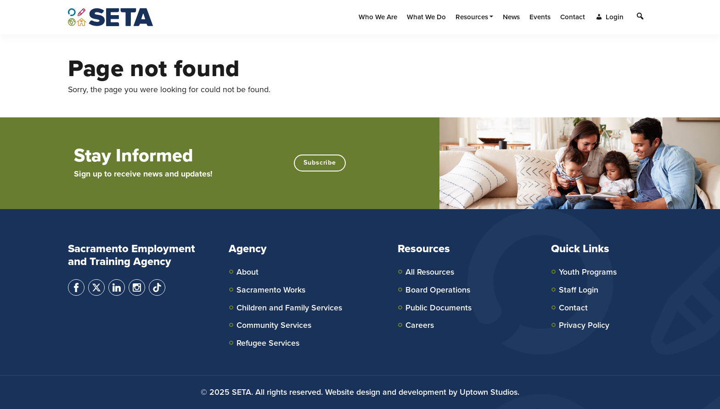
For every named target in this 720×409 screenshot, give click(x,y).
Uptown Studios (489, 392)
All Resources (429, 272)
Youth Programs (588, 272)
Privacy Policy (584, 325)
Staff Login (578, 290)
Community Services (273, 325)
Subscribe (320, 162)
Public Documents (438, 308)
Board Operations (437, 290)
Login (609, 17)
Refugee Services (267, 343)
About (247, 272)
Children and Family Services (289, 308)
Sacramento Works (270, 290)
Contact (573, 308)
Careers (419, 325)
